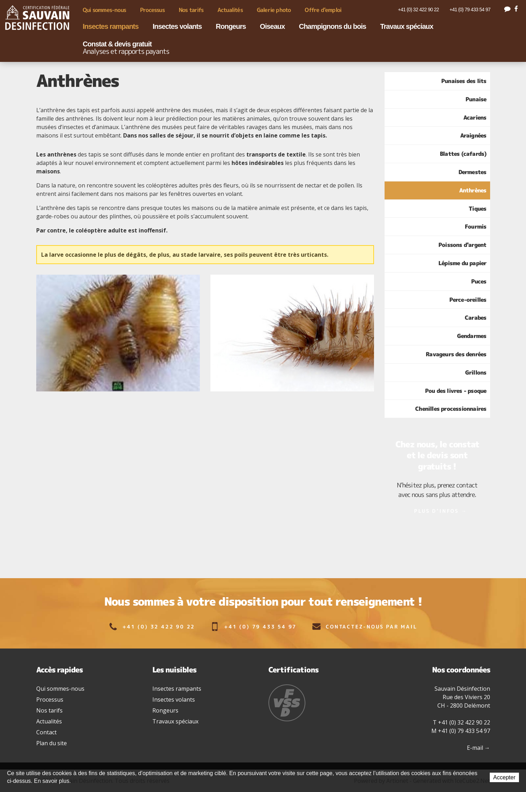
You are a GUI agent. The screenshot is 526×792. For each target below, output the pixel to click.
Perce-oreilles (468, 300)
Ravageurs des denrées (456, 354)
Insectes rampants (111, 26)
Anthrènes (473, 190)
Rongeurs (231, 26)
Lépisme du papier (462, 263)
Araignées (473, 135)
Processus (152, 10)
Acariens (475, 117)
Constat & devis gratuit (126, 48)
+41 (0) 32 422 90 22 (418, 9)
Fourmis (475, 226)
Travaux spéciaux (406, 26)
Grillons (476, 372)
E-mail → (478, 748)
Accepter (504, 777)
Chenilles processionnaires (450, 409)
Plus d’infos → (440, 510)
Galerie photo (274, 10)
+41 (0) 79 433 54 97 (469, 9)
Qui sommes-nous (104, 10)
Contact (46, 732)
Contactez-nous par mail (364, 626)
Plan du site (51, 743)
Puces (479, 281)
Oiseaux (272, 26)
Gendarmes (472, 336)
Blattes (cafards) (463, 154)
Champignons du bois (332, 26)
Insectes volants (177, 26)
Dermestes (472, 172)
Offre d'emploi (323, 10)
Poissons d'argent (462, 245)
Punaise (475, 99)
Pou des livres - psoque (456, 391)
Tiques (477, 208)
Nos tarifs (191, 10)
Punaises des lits (463, 81)
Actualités (230, 10)
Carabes (475, 317)
